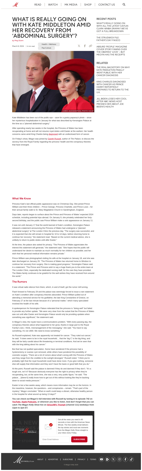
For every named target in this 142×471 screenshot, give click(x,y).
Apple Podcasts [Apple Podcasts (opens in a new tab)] (29, 402)
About (40, 459)
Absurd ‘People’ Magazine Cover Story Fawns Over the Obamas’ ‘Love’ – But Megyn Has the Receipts (112, 50)
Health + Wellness (49, 44)
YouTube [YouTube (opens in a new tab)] (16, 402)
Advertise (53, 459)
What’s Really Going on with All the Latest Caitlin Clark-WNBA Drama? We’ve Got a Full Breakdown (112, 27)
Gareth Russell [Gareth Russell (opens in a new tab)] (54, 139)
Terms (93, 459)
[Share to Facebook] (84, 46)
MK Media (71, 4)
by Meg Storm (18, 40)
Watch (53, 4)
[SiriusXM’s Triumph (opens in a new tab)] (56, 405)
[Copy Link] (90, 46)
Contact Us (106, 4)
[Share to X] (79, 46)
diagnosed (53, 134)
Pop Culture (46, 48)
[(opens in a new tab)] (101, 459)
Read (37, 4)
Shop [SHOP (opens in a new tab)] (88, 4)
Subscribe (68, 459)
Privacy (81, 459)
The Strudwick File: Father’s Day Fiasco (108, 39)
